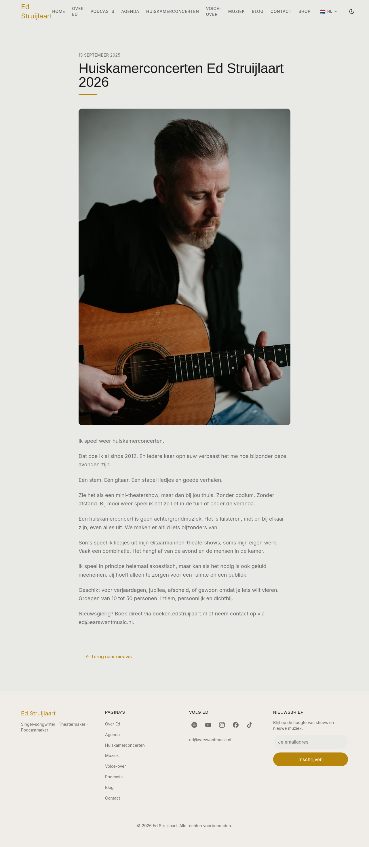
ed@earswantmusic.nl (106, 622)
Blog (258, 11)
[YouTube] (208, 725)
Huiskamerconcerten (172, 11)
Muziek (236, 11)
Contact (281, 11)
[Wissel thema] (352, 11)
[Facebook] (236, 725)
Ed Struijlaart (36, 11)
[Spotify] (194, 725)
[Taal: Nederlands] (328, 11)
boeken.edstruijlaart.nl (180, 614)
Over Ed (77, 11)
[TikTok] (249, 725)
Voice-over (213, 11)
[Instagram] (222, 725)
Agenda (130, 11)
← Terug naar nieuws (108, 656)
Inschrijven (310, 759)
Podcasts (102, 11)
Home (58, 11)
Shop (304, 11)
